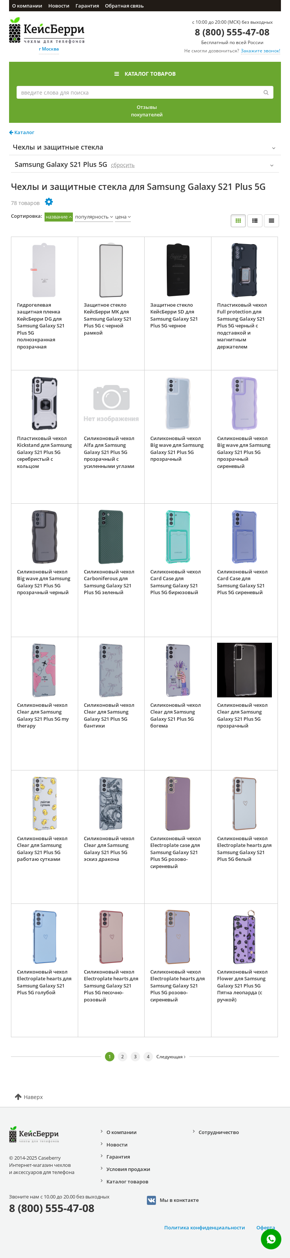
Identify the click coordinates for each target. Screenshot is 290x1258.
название (57, 216)
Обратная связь (124, 5)
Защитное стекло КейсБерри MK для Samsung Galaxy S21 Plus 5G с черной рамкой (107, 318)
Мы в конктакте (173, 1200)
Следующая (170, 1056)
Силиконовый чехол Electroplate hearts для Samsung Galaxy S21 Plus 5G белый (244, 849)
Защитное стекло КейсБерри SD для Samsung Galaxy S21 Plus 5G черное (174, 315)
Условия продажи (128, 1169)
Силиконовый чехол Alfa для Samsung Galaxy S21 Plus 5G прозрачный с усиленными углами (109, 452)
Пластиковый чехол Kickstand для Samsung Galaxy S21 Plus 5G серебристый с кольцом (44, 452)
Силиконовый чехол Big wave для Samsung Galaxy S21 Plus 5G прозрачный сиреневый (243, 452)
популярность (92, 216)
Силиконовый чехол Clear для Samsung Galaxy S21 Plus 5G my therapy (43, 715)
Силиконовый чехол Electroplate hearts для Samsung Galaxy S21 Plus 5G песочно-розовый (111, 985)
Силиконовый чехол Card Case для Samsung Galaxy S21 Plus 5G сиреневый (242, 582)
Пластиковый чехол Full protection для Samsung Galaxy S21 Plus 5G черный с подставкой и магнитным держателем (242, 325)
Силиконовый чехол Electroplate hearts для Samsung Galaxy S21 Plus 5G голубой (44, 982)
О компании (27, 5)
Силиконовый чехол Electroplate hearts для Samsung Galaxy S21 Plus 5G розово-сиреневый (177, 985)
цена (120, 216)
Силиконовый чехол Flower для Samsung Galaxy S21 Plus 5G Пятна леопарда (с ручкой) (242, 985)
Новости (58, 5)
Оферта (265, 1227)
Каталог (21, 132)
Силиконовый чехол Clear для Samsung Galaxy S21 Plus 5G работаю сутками (42, 849)
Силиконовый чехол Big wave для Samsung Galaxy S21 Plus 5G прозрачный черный (43, 582)
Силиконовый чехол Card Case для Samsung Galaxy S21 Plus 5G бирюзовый (175, 582)
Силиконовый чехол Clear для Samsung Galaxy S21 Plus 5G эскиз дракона (109, 849)
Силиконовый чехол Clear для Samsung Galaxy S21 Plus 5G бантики (109, 715)
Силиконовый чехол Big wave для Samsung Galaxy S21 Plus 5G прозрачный (177, 449)
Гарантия (87, 5)
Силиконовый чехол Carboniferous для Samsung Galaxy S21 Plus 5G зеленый (109, 582)
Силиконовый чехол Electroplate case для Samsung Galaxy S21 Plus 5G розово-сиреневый (175, 852)
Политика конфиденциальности (204, 1227)
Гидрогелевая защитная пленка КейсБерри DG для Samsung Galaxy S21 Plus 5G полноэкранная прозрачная (41, 325)
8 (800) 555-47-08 (232, 32)
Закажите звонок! (260, 50)
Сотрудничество (219, 1132)
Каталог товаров (145, 73)
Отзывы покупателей (147, 111)
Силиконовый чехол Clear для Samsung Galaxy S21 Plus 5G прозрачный (242, 715)
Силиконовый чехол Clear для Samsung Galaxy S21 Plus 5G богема (175, 715)
